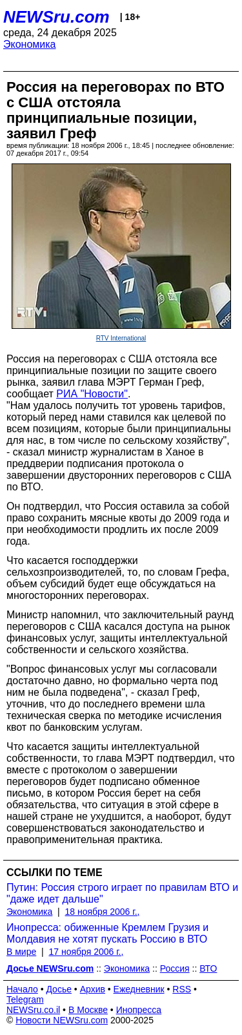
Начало (22, 989)
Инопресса (139, 1010)
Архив (92, 989)
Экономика (29, 44)
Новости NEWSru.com (61, 1020)
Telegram (25, 999)
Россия (175, 968)
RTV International (121, 338)
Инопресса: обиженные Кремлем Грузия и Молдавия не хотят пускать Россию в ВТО (107, 933)
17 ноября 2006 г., (85, 951)
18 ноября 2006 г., (102, 911)
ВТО (208, 968)
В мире (21, 951)
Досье (59, 989)
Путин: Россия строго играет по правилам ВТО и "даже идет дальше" (122, 893)
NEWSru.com (56, 16)
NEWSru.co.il (33, 1010)
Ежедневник (139, 989)
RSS (181, 989)
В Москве (88, 1010)
